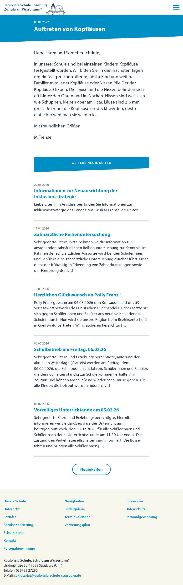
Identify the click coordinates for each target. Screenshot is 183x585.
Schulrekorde (14, 532)
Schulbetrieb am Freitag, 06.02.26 (70, 349)
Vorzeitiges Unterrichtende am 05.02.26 (76, 410)
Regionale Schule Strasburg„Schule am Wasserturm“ (25, 7)
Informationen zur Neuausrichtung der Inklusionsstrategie (75, 193)
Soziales (10, 516)
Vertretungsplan (77, 524)
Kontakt (10, 540)
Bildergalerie (75, 509)
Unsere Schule (15, 501)
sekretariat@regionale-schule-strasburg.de (47, 575)
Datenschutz (135, 509)
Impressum (134, 501)
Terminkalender (77, 516)
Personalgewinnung (19, 548)
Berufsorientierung (18, 524)
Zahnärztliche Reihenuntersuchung (72, 234)
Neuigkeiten (91, 469)
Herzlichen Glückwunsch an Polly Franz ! (77, 295)
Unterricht (12, 509)
